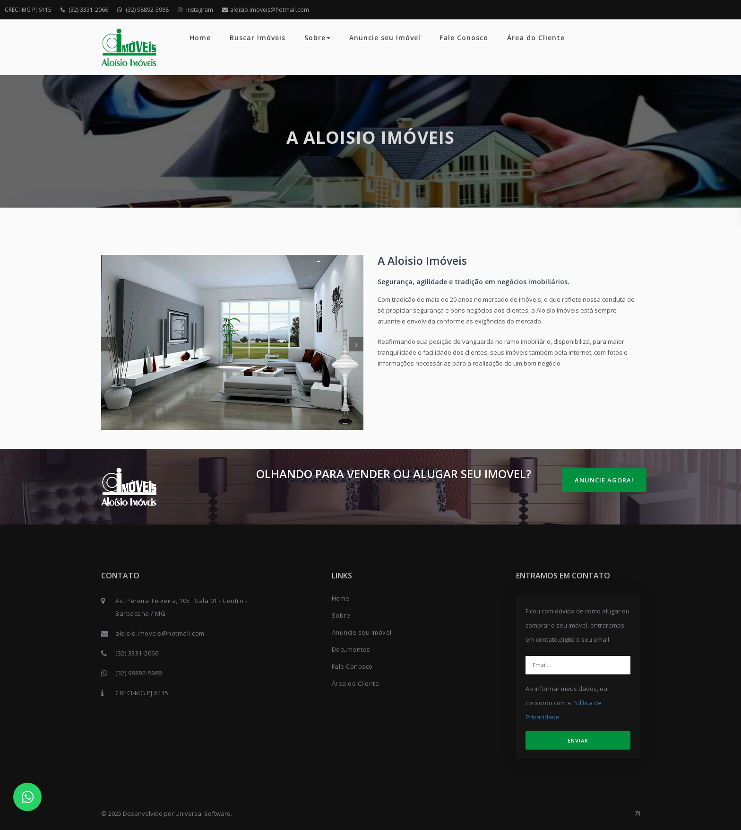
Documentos (351, 649)
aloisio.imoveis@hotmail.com (265, 10)
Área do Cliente (536, 37)
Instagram (195, 10)
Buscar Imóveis (257, 37)
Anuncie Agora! (604, 480)
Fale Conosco (463, 37)
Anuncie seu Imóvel (385, 37)
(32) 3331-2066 (84, 10)
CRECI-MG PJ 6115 (28, 10)
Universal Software (203, 813)
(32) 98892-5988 (143, 10)
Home (200, 37)
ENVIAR (578, 740)
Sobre (317, 37)
